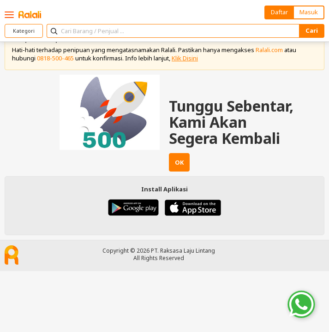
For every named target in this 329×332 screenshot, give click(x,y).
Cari (311, 30)
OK (179, 162)
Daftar (279, 12)
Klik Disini (185, 58)
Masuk (308, 12)
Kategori (24, 30)
